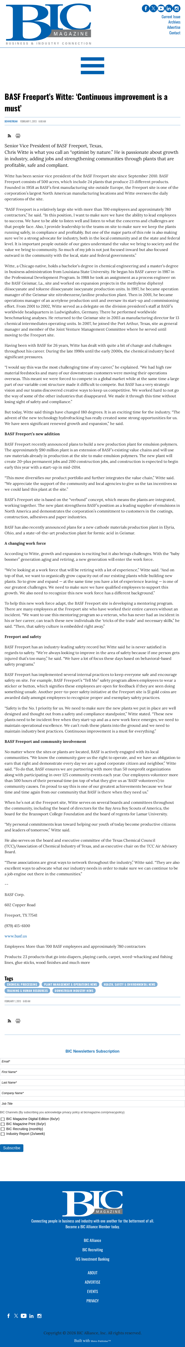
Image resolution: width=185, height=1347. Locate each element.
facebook (8, 1316)
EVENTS (92, 1291)
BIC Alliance (92, 1240)
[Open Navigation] (92, 67)
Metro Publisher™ (101, 1341)
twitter (16, 1316)
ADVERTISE (92, 1282)
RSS (10, 136)
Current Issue (171, 16)
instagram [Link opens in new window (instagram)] (176, 8)
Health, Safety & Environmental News (129, 984)
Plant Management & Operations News (70, 984)
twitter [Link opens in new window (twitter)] (153, 8)
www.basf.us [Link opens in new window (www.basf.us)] (16, 936)
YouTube (24, 1316)
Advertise (173, 27)
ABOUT (93, 1272)
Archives (174, 21)
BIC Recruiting (92, 1249)
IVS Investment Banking (92, 1259)
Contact (174, 32)
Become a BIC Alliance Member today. (93, 1226)
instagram (39, 1316)
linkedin (31, 1316)
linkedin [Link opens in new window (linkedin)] (169, 8)
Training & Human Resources (27, 991)
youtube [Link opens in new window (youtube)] (161, 8)
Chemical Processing (22, 984)
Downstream (11, 121)
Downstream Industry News (74, 991)
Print (18, 136)
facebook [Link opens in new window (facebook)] (146, 8)
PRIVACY (92, 1301)
